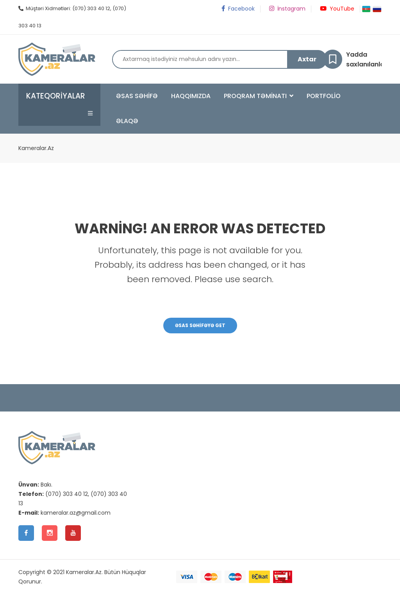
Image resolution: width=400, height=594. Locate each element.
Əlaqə (127, 120)
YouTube (336, 9)
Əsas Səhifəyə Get (200, 325)
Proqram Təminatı (258, 95)
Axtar (307, 59)
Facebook (237, 9)
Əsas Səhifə (137, 95)
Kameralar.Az (36, 148)
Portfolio (324, 95)
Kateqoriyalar (55, 96)
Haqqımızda (191, 95)
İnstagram (286, 9)
